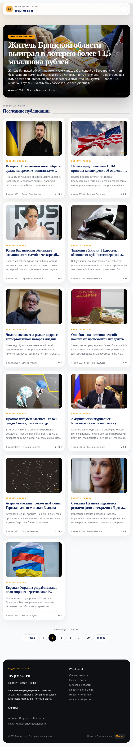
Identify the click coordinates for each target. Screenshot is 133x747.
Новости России (21, 36)
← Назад (30, 637)
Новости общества (80, 699)
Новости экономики (81, 689)
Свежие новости (78, 675)
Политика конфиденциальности (27, 723)
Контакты (38, 718)
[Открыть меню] (123, 9)
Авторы (12, 718)
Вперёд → (102, 637)
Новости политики (80, 694)
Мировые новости (80, 684)
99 (88, 637)
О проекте (25, 718)
